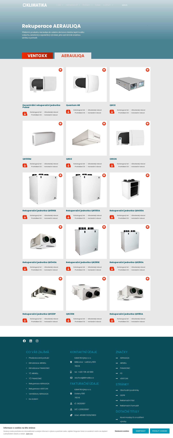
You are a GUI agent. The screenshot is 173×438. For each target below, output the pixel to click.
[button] (137, 110)
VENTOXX (37, 56)
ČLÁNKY (98, 5)
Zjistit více (29, 434)
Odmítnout (141, 431)
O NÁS (59, 5)
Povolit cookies (159, 431)
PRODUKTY (87, 5)
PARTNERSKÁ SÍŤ (73, 5)
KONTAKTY (108, 5)
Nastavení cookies (122, 431)
